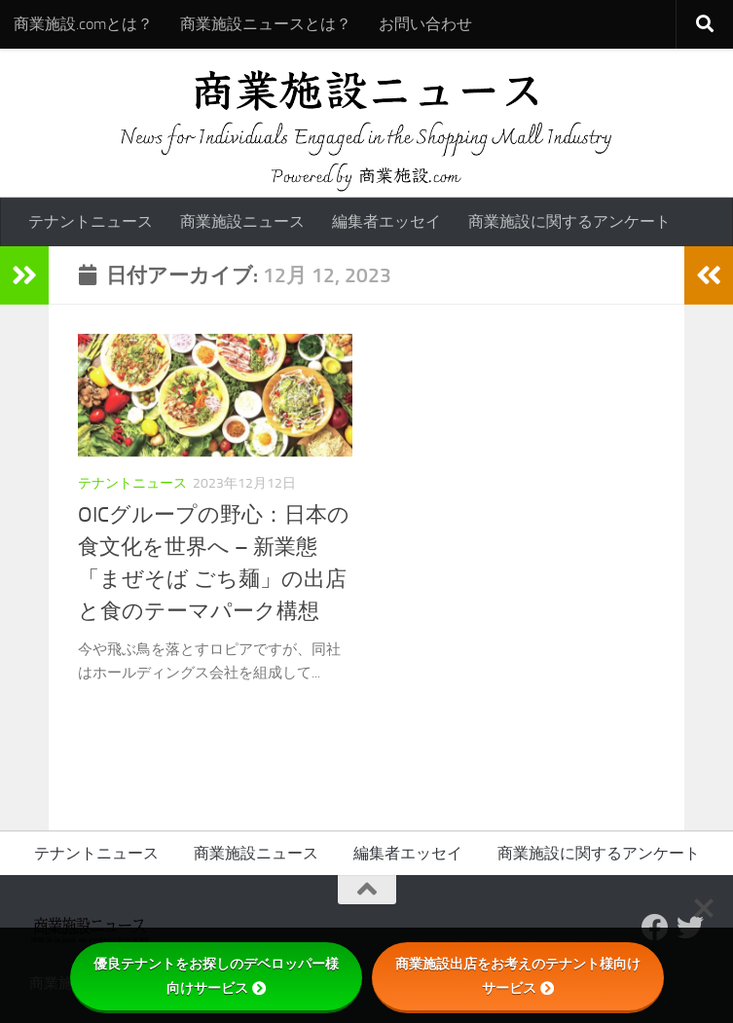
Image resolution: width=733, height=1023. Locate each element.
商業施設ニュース (242, 221)
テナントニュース (90, 221)
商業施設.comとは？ (83, 24)
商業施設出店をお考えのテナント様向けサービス (518, 976)
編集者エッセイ (386, 221)
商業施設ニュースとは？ (265, 24)
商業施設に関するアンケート (569, 221)
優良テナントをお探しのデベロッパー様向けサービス (216, 976)
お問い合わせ (425, 24)
